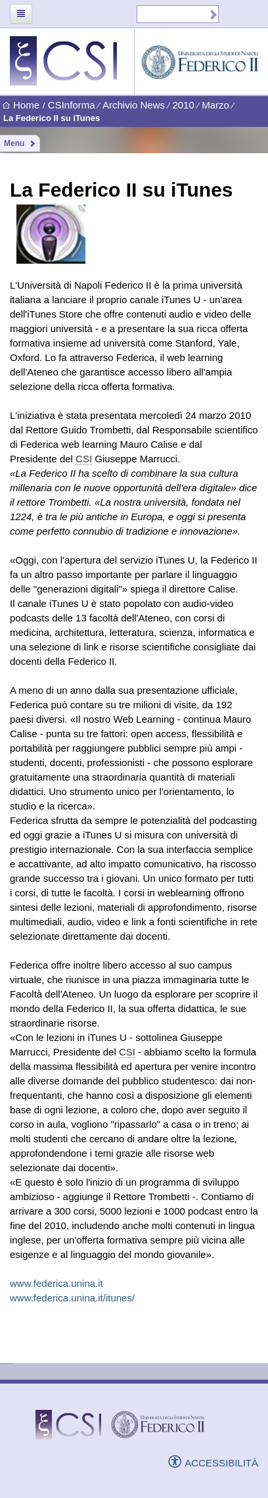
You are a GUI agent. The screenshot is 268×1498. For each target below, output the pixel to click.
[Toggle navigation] (21, 14)
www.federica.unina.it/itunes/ (72, 1297)
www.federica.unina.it (56, 1283)
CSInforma (71, 104)
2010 (183, 104)
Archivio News (133, 104)
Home (21, 105)
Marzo (215, 104)
